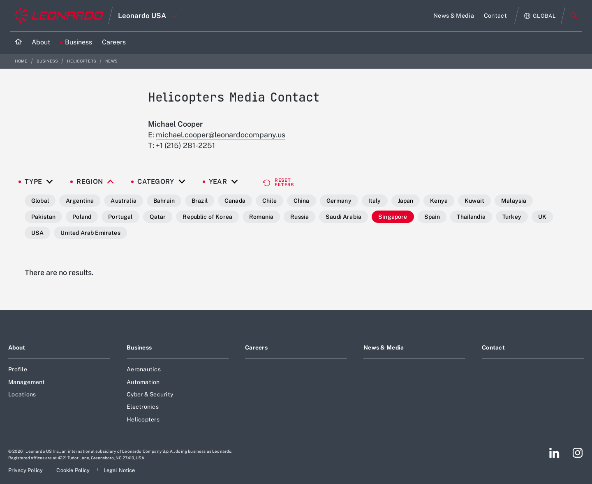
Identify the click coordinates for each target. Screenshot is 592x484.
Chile (269, 200)
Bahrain (164, 200)
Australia (123, 200)
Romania (261, 216)
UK (542, 216)
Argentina (80, 200)
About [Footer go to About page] (16, 347)
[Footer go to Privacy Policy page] (26, 470)
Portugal (120, 216)
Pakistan (43, 216)
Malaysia (513, 200)
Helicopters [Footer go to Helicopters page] (143, 419)
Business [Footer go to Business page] (139, 347)
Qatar (158, 216)
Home (21, 61)
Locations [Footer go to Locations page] (22, 394)
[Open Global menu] (540, 16)
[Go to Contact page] (495, 16)
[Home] (18, 42)
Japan (406, 200)
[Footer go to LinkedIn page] (554, 453)
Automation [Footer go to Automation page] (143, 382)
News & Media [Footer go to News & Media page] (383, 347)
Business (48, 61)
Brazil (200, 200)
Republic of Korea (207, 216)
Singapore (392, 216)
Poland (81, 216)
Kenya (439, 200)
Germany (339, 200)
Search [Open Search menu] (574, 15)
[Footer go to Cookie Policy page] (73, 470)
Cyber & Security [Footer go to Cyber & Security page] (150, 394)
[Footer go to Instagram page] (577, 453)
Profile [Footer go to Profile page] (17, 369)
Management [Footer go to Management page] (26, 382)
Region (89, 181)
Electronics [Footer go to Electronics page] (143, 406)
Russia (299, 216)
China (302, 200)
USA (37, 232)
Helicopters (82, 61)
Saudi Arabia (343, 216)
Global (40, 200)
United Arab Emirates (90, 232)
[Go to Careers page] (114, 42)
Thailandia (471, 216)
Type (33, 181)
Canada (234, 200)
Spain (432, 216)
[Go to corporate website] (59, 15)
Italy (374, 200)
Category (155, 181)
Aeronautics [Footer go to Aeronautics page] (144, 369)
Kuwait (474, 200)
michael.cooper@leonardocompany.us (220, 134)
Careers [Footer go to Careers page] (256, 347)
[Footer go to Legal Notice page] (119, 470)
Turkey (511, 216)
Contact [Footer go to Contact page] (493, 347)
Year (218, 181)
